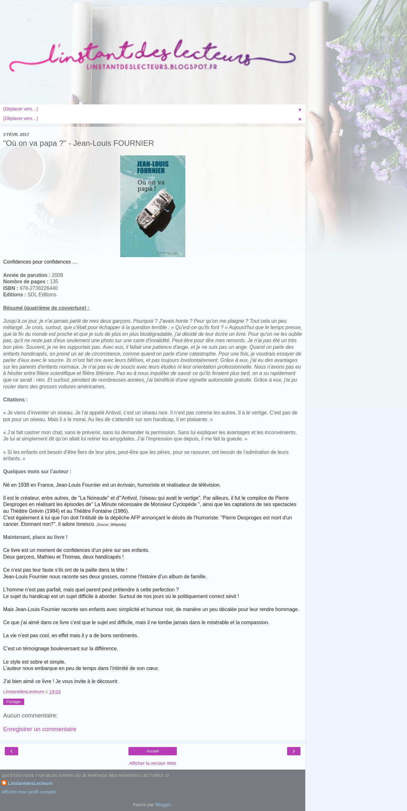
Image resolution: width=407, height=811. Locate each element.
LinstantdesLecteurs (30, 783)
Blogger (163, 804)
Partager (13, 702)
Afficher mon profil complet (29, 791)
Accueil (153, 751)
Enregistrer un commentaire (40, 729)
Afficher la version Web (152, 763)
